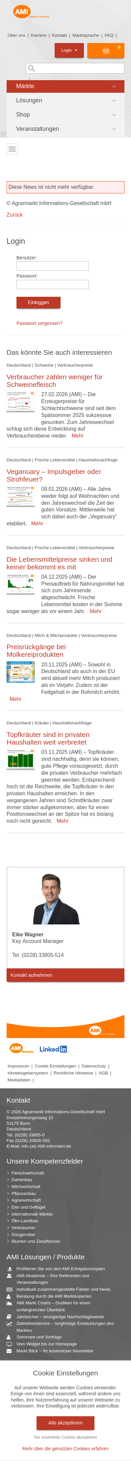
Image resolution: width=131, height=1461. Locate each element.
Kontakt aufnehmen (31, 975)
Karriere (38, 35)
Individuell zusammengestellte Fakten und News (61, 1289)
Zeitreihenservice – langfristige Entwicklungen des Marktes (63, 1326)
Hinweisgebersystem (28, 1072)
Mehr (76, 436)
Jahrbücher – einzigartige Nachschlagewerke (58, 1317)
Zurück (15, 215)
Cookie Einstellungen (55, 1066)
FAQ (109, 35)
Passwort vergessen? (39, 323)
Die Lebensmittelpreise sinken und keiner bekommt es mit (59, 563)
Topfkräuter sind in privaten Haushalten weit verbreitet (48, 738)
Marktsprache (85, 35)
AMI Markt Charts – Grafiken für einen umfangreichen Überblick (51, 1306)
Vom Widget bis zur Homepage (44, 1344)
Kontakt (59, 35)
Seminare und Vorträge (37, 1337)
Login (69, 50)
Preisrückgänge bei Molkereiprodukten (36, 650)
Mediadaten (19, 1079)
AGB (103, 1072)
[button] (65, 86)
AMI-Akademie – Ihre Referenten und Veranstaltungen (50, 1279)
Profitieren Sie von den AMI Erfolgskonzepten (58, 1269)
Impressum (18, 1066)
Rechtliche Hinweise (73, 1072)
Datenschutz (94, 1066)
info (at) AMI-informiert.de (46, 1146)
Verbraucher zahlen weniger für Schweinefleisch (55, 380)
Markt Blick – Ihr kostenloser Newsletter (52, 1351)
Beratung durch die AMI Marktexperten (52, 1296)
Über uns (16, 35)
